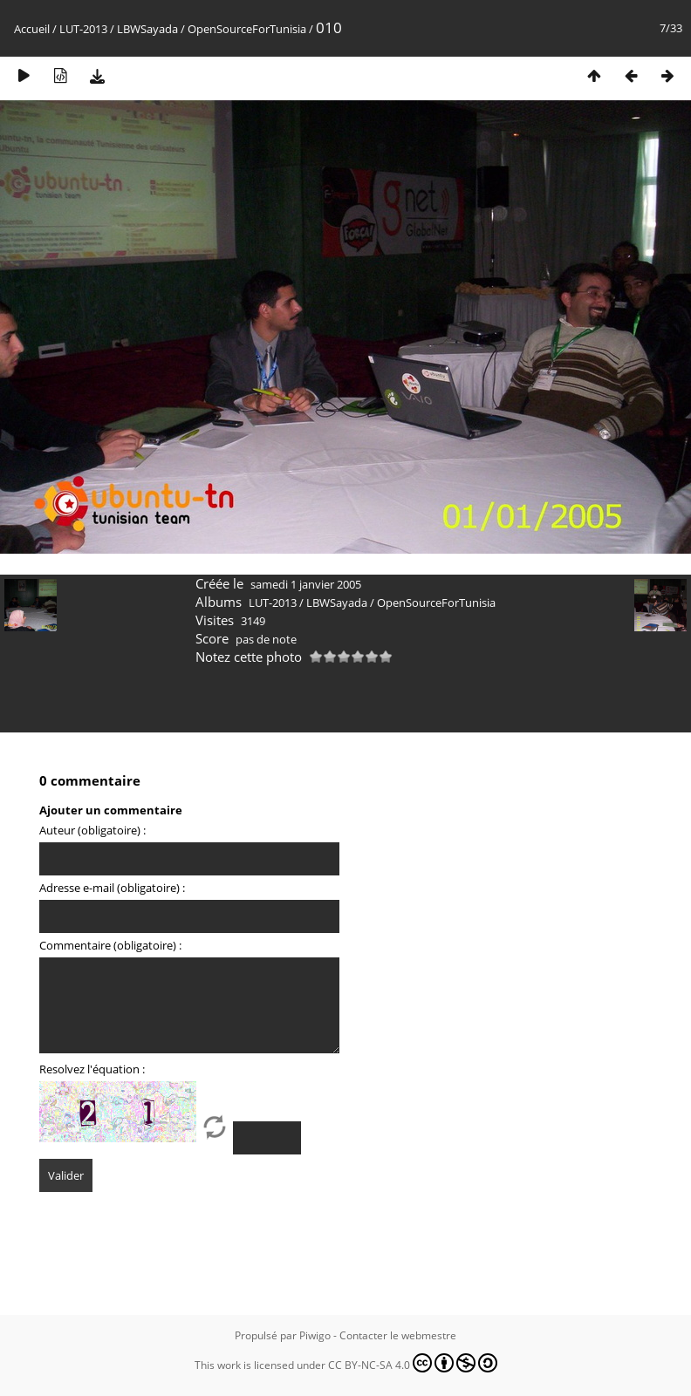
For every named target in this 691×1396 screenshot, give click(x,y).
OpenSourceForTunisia (247, 29)
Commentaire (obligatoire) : (110, 945)
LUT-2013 (83, 29)
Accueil (32, 29)
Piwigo (315, 1335)
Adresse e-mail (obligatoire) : (112, 887)
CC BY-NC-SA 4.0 (412, 1362)
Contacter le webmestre (397, 1335)
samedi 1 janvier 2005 (305, 584)
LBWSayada (147, 29)
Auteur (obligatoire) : (92, 830)
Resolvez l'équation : (92, 1069)
